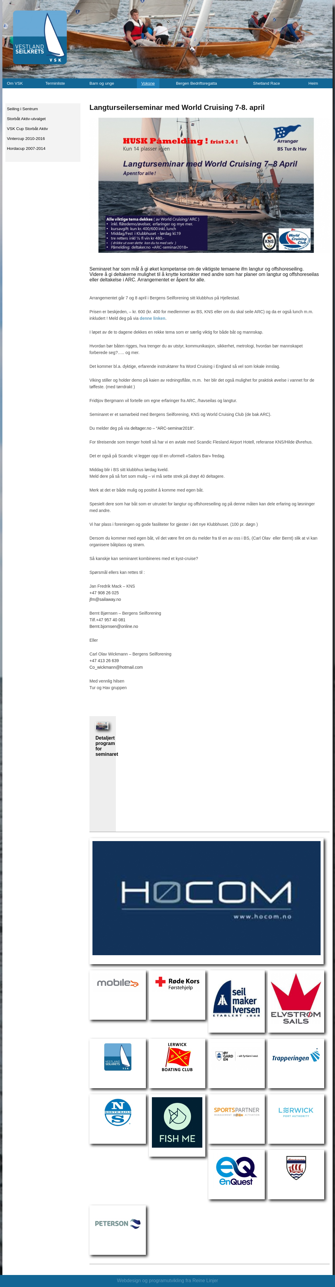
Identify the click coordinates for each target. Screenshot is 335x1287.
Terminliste (55, 83)
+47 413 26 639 (104, 660)
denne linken (152, 318)
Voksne (148, 83)
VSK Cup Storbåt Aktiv (27, 128)
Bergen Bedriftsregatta (196, 83)
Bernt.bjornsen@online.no (113, 626)
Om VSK (15, 83)
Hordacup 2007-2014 (26, 148)
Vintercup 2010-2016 (26, 138)
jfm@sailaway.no (105, 599)
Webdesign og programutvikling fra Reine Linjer (167, 1280)
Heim (313, 83)
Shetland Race (266, 83)
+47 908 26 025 (104, 592)
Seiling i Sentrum (22, 109)
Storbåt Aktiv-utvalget (26, 119)
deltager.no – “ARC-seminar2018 (161, 428)
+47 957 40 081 (110, 619)
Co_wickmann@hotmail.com (116, 667)
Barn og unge (101, 83)
